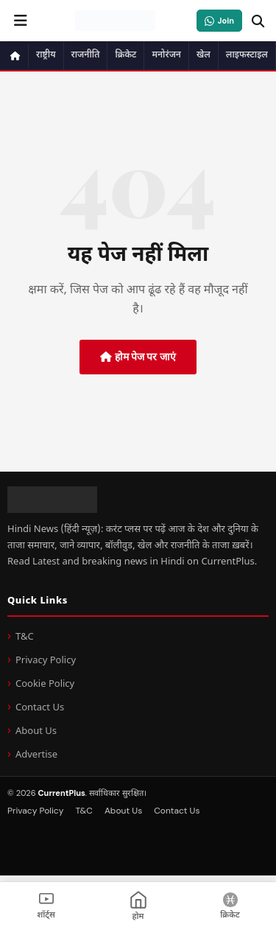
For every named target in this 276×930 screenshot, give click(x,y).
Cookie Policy (44, 684)
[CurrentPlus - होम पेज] (115, 20)
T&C (24, 637)
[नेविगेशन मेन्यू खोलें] (20, 20)
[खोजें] (258, 21)
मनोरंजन (166, 55)
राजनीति (85, 55)
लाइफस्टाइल (247, 55)
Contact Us (39, 708)
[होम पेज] (16, 56)
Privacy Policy (45, 660)
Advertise (36, 755)
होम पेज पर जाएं (137, 356)
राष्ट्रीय (46, 55)
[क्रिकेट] (230, 906)
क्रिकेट (125, 55)
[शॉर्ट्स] (46, 906)
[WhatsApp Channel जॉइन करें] (219, 21)
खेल (203, 55)
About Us (36, 731)
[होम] (138, 906)
